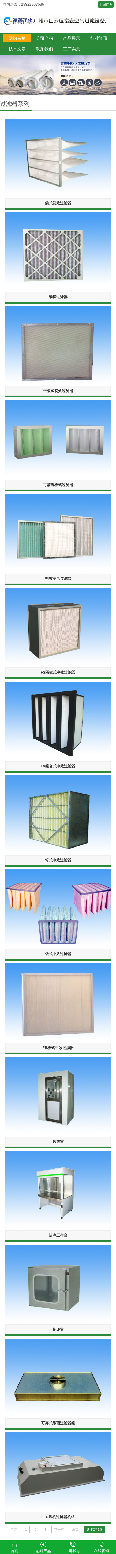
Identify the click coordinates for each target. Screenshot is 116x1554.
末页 (75, 1530)
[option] (58, 75)
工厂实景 (71, 49)
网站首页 (17, 38)
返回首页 (105, 4)
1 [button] (55, 90)
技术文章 (17, 49)
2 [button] (61, 90)
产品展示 (71, 38)
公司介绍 (44, 38)
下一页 (59, 1530)
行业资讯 (98, 38)
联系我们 (44, 49)
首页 (13, 1530)
